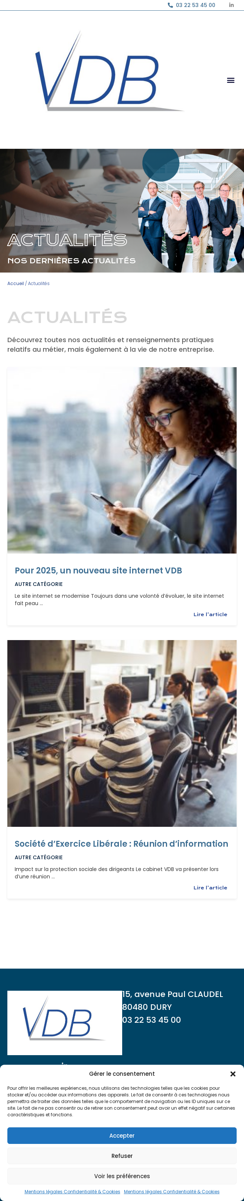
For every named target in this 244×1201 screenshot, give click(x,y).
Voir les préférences (122, 1176)
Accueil (15, 283)
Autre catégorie (39, 584)
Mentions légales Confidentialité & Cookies (72, 1191)
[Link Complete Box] (122, 496)
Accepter (122, 1135)
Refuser (122, 1156)
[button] (233, 1074)
